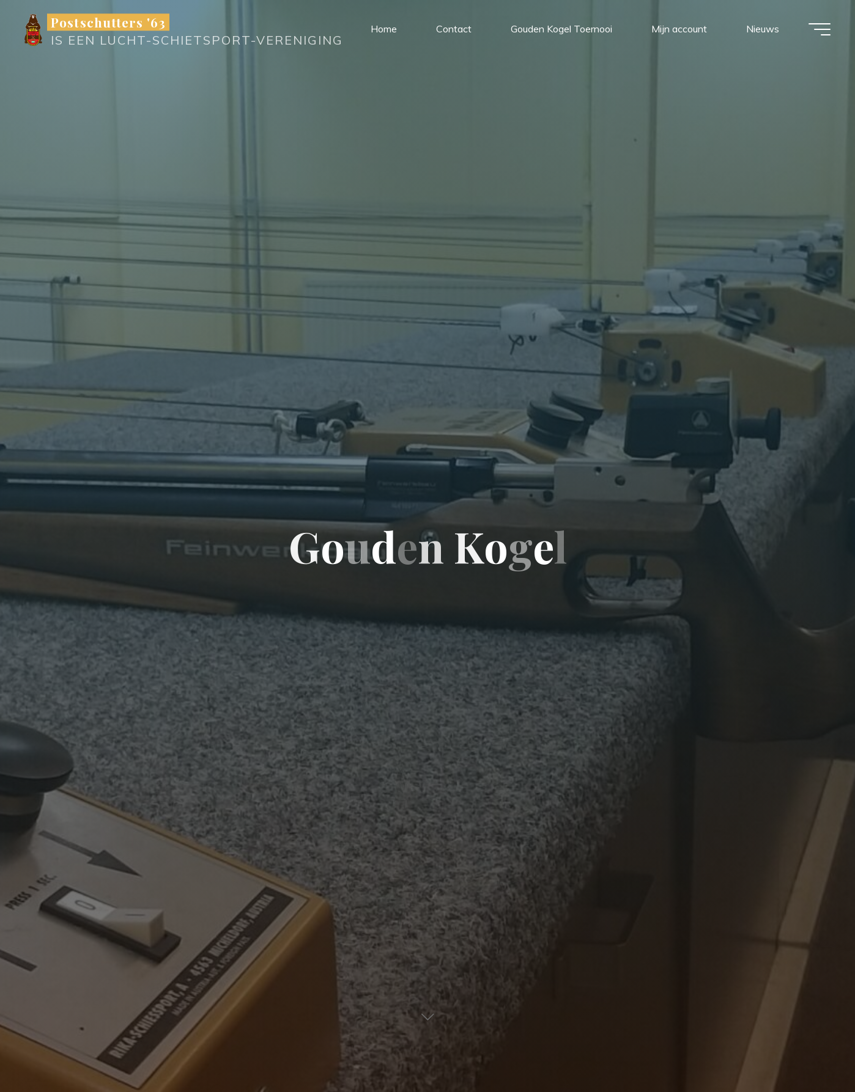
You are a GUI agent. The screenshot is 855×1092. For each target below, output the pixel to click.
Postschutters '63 (108, 22)
